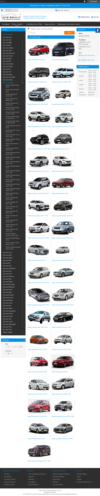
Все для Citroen (8, 56)
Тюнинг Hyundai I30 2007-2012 (12, 212)
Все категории (8, 34)
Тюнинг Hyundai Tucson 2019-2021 (13, 131)
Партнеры (31, 479)
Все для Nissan (7, 290)
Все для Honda (7, 80)
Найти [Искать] (69, 32)
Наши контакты (50, 24)
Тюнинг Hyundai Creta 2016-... (12, 86)
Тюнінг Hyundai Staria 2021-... (12, 90)
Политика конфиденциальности (67, 494)
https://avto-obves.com (88, 55)
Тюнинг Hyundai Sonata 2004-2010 (13, 189)
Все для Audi (7, 40)
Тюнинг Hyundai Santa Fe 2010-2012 (12, 117)
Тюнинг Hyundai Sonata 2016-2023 (13, 180)
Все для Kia (6, 263)
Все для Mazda (8, 282)
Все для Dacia (7, 58)
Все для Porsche (8, 298)
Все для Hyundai (8, 82)
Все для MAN (7, 279)
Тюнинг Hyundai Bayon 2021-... (12, 239)
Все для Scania (7, 303)
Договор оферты (82, 474)
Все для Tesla (7, 329)
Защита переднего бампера (61, 474)
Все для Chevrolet (8, 53)
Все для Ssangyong (9, 311)
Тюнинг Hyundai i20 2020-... (12, 216)
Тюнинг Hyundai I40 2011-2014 (12, 198)
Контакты (7, 474)
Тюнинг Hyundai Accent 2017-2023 (13, 153)
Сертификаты (32, 482)
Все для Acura (7, 37)
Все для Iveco (7, 252)
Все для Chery (7, 50)
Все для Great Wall (9, 77)
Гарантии (31, 476)
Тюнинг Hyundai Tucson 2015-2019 (13, 135)
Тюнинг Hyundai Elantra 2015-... (13, 167)
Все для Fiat (7, 69)
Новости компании (9, 482)
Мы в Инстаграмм (58, 484)
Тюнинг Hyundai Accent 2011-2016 (13, 158)
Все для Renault (8, 300)
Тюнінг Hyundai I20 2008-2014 (11, 225)
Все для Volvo (7, 327)
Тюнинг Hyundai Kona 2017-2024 (12, 149)
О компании (7, 476)
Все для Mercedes (9, 284)
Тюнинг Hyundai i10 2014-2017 (12, 230)
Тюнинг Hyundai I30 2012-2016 (12, 207)
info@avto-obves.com (87, 60)
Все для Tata (7, 319)
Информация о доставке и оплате (68, 24)
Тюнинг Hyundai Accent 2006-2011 (13, 162)
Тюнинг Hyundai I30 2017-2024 (12, 203)
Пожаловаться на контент (50, 494)
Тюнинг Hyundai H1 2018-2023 (11, 95)
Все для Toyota (8, 321)
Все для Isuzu (7, 255)
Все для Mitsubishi (8, 287)
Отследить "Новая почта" (84, 482)
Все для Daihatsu (8, 64)
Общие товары (7, 332)
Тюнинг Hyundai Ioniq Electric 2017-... (12, 243)
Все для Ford (7, 72)
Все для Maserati (8, 276)
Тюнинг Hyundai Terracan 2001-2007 (12, 234)
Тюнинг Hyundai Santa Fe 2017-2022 (12, 108)
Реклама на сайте (9, 484)
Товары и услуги (35, 29)
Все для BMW (7, 42)
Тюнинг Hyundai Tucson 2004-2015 (13, 140)
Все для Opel (7, 292)
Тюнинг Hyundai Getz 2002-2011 (12, 194)
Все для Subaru (8, 313)
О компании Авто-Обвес (34, 24)
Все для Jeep (7, 260)
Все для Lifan (7, 271)
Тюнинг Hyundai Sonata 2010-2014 (13, 185)
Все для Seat (7, 305)
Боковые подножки (58, 476)
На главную (6, 24)
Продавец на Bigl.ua (50, 492)
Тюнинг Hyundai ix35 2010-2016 (12, 104)
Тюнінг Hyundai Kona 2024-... (12, 144)
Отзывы (79, 479)
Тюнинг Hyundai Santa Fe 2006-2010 (12, 122)
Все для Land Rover (9, 268)
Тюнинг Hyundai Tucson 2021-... (13, 126)
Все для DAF (7, 61)
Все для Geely (7, 74)
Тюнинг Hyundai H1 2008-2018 (11, 99)
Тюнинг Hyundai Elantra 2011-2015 (13, 171)
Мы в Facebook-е (33, 484)
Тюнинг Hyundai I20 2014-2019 (12, 221)
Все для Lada (7, 266)
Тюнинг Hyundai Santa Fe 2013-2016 (12, 113)
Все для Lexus (7, 274)
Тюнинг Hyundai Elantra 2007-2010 (13, 176)
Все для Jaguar (7, 258)
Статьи (79, 476)
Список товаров (17, 24)
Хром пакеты (56, 479)
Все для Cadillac (8, 48)
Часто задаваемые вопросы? (37, 474)
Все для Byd (7, 45)
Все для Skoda (7, 308)
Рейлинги (55, 482)
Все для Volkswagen (9, 324)
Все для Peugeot (8, 295)
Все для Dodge (8, 66)
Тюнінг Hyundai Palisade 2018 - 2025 (13, 248)
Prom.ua (59, 490)
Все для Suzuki (7, 316)
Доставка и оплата (9, 479)
